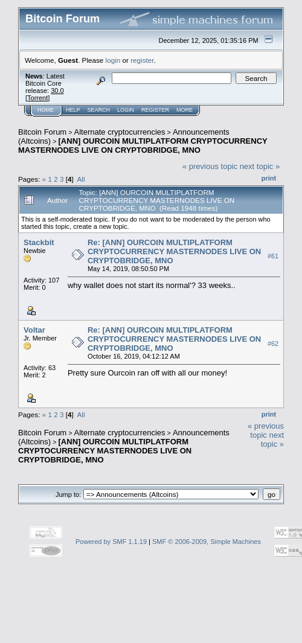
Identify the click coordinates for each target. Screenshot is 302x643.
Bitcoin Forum (42, 131)
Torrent (37, 97)
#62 (273, 343)
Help (73, 110)
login (113, 60)
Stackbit (39, 242)
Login (125, 110)
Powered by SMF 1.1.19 (111, 541)
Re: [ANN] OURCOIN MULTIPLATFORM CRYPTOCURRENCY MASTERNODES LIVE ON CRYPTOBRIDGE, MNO (174, 251)
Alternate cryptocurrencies (119, 131)
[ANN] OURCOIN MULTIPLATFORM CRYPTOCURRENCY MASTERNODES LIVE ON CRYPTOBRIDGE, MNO (142, 145)
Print (269, 178)
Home (45, 110)
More (184, 110)
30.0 (57, 90)
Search (99, 110)
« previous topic (209, 166)
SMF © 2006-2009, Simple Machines (206, 541)
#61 (273, 256)
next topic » (260, 166)
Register (155, 110)
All (81, 179)
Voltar (34, 329)
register (141, 60)
